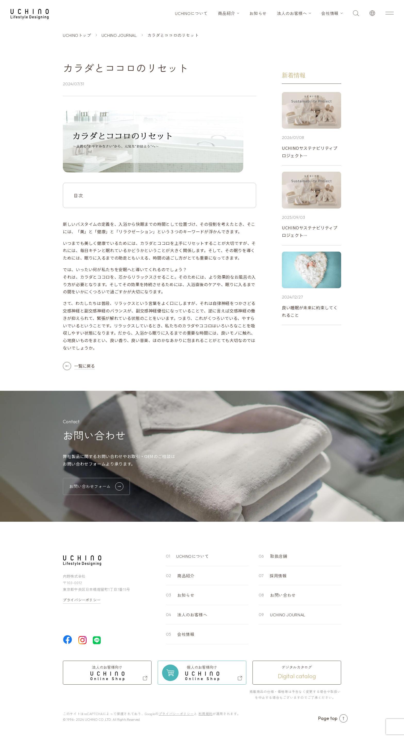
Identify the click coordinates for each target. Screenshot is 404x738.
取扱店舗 (278, 556)
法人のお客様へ (292, 13)
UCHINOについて (191, 13)
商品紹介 (226, 13)
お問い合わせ (283, 595)
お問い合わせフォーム (96, 486)
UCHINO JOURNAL (288, 614)
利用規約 (205, 713)
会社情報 (330, 13)
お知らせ (258, 13)
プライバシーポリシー (81, 599)
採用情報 (278, 576)
